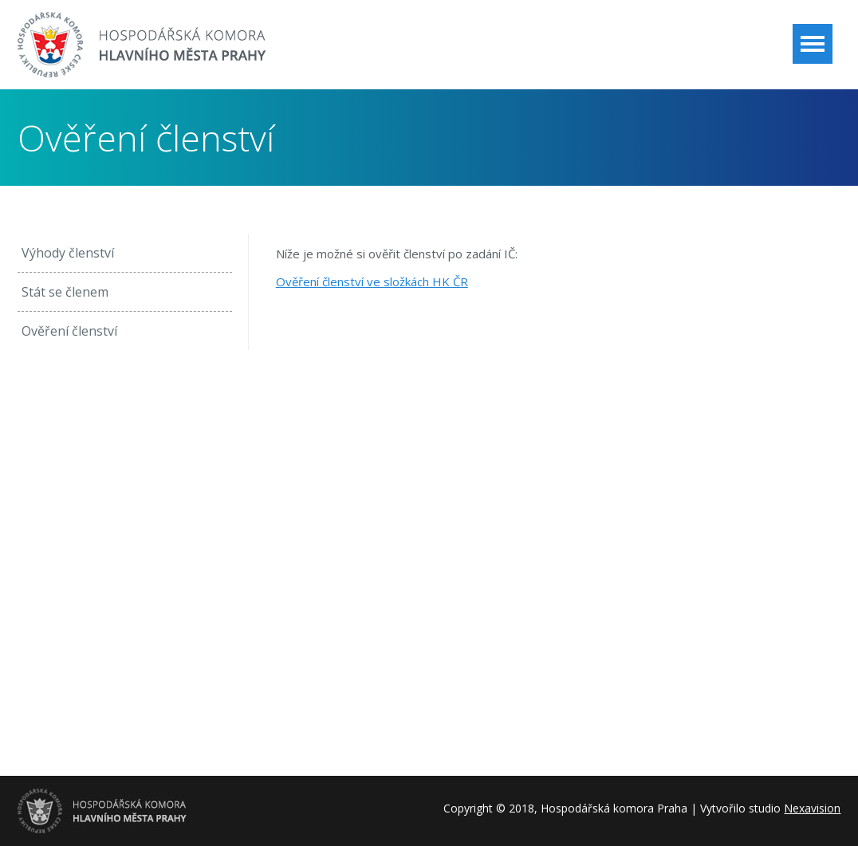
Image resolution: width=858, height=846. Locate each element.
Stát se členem (65, 292)
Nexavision (812, 808)
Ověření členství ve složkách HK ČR (372, 281)
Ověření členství (69, 331)
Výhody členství (68, 253)
